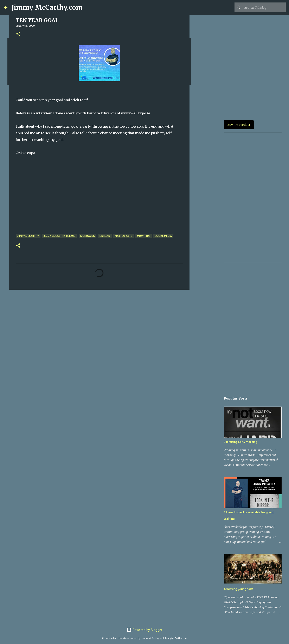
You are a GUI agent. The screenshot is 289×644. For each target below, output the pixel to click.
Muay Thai (143, 236)
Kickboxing (87, 236)
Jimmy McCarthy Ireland (60, 236)
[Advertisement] (99, 325)
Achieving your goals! (238, 589)
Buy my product (238, 125)
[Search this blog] (264, 7)
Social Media (163, 236)
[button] (18, 34)
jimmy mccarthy (28, 236)
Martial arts (123, 236)
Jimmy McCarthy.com (47, 7)
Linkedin (104, 236)
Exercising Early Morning (240, 442)
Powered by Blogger (144, 630)
